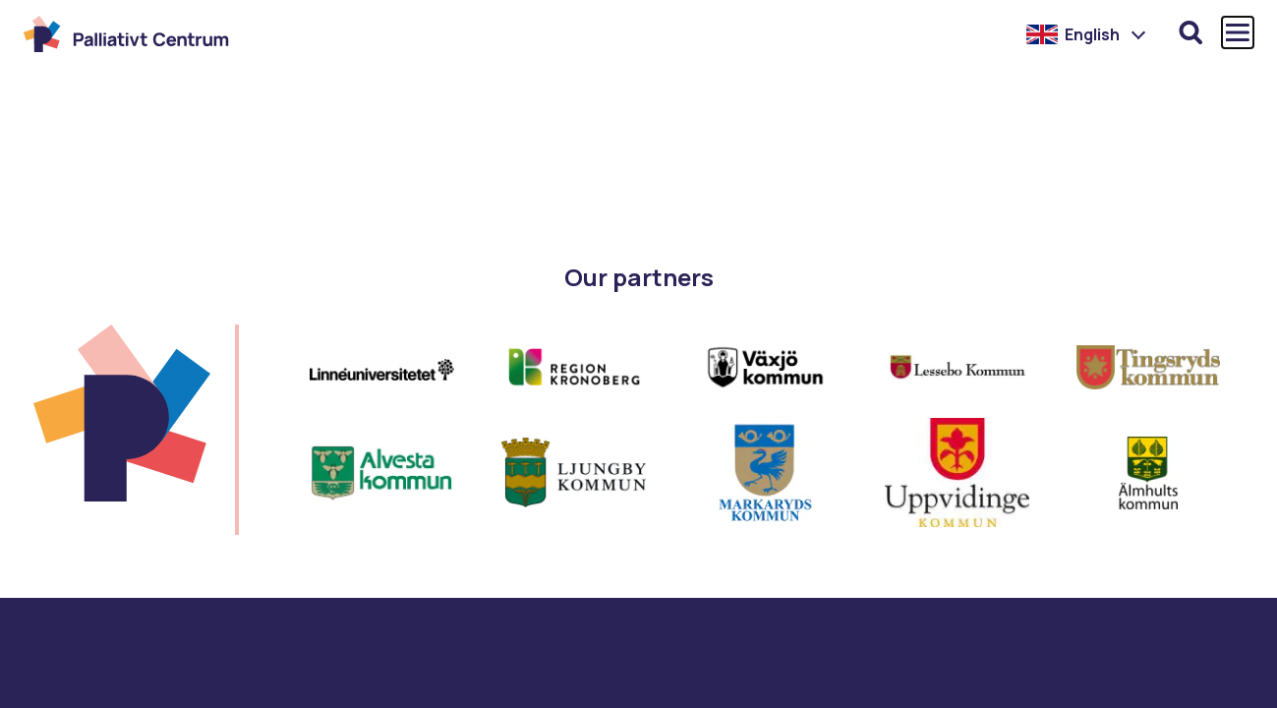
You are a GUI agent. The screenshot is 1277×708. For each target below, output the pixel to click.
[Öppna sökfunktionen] (1190, 32)
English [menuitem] (1092, 34)
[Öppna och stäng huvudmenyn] (1237, 32)
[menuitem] (1086, 34)
